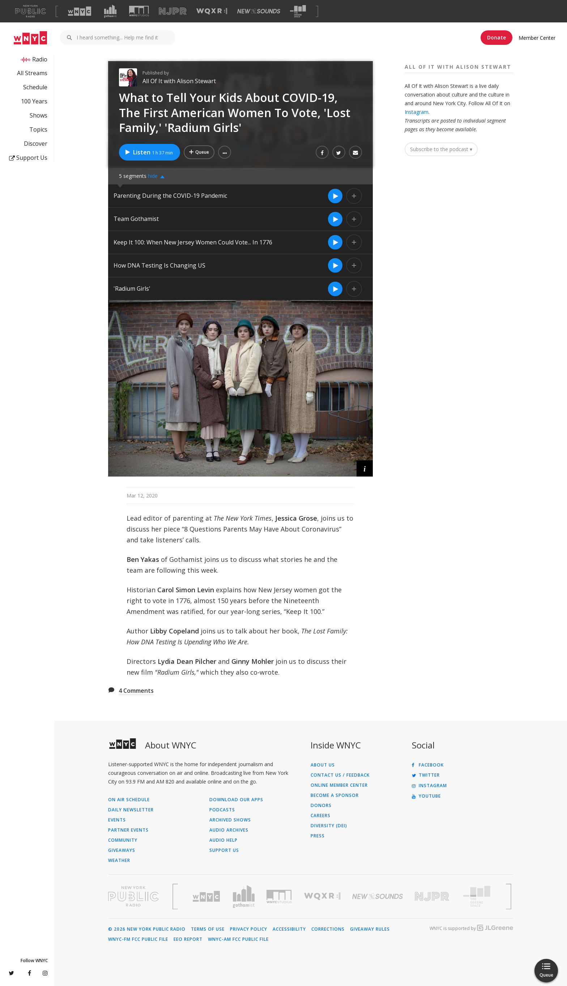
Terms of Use (208, 929)
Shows (38, 115)
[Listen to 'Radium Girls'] (335, 289)
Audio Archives (228, 830)
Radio (39, 59)
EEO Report (188, 939)
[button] (224, 152)
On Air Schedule (129, 800)
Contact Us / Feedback (340, 775)
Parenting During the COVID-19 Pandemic (170, 196)
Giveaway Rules (370, 929)
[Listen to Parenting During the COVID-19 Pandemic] (335, 196)
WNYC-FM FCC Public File (138, 939)
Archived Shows (230, 820)
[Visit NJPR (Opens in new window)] (173, 11)
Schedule (35, 87)
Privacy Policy (248, 929)
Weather (119, 860)
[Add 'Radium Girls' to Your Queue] (354, 289)
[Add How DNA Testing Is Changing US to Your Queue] (354, 265)
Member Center (537, 37)
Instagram (417, 111)
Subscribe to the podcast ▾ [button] (441, 149)
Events (117, 820)
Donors (321, 805)
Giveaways (121, 850)
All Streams (32, 73)
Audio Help (223, 840)
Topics (38, 129)
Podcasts (222, 810)
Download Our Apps (236, 800)
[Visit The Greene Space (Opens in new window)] (298, 11)
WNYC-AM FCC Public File (238, 939)
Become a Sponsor (335, 795)
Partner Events (128, 830)
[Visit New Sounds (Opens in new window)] (258, 11)
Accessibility (289, 929)
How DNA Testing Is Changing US (159, 265)
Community (122, 840)
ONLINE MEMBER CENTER (339, 785)
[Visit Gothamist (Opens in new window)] (110, 11)
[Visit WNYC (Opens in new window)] (79, 11)
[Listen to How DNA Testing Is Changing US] (335, 265)
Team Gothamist (136, 219)
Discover (35, 144)
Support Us (28, 158)
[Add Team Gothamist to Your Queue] (354, 219)
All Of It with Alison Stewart (179, 81)
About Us (323, 765)
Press (318, 836)
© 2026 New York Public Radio (147, 929)
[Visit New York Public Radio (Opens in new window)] (133, 896)
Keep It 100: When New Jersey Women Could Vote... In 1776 (194, 242)
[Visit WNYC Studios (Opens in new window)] (139, 11)
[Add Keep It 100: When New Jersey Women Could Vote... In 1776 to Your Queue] (354, 242)
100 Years (34, 101)
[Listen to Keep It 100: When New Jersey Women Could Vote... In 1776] (335, 242)
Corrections (328, 929)
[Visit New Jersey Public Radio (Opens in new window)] (433, 896)
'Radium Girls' (133, 289)
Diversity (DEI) (329, 826)
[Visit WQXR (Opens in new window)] (211, 11)
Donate (496, 37)
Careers (321, 816)
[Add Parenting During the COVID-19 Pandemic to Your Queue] (354, 196)
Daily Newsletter (131, 810)
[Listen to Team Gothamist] (335, 219)
